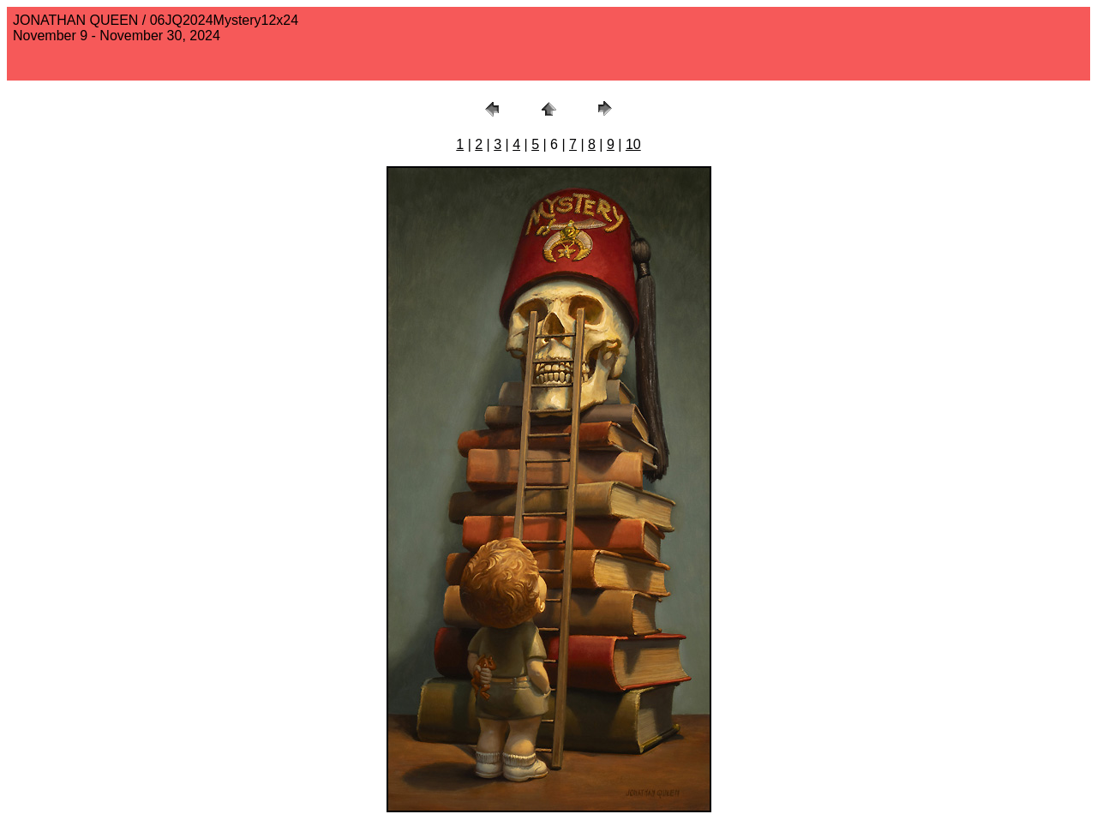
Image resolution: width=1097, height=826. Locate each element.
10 (633, 144)
